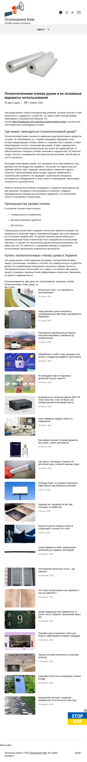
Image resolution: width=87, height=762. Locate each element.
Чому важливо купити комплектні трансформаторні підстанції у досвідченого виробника (59, 314)
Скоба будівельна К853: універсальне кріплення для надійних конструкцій (57, 548)
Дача (32, 281)
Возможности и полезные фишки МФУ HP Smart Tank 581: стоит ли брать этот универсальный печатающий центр (59, 400)
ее (37, 281)
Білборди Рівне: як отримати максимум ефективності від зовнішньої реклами (57, 484)
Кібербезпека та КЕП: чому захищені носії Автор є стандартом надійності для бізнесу (59, 355)
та (37, 284)
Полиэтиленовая (13, 284)
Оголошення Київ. (38, 753)
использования (47, 281)
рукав (32, 284)
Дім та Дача (14, 102)
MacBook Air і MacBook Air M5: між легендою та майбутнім (55, 505)
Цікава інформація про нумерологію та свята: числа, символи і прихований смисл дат (59, 614)
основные (61, 281)
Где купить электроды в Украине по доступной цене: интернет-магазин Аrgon (58, 462)
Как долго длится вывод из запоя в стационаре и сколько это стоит (55, 527)
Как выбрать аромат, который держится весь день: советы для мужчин (58, 441)
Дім (27, 281)
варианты (19, 281)
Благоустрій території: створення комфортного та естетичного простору (57, 698)
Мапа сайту (6, 745)
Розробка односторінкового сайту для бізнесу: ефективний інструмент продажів (59, 634)
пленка (70, 281)
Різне (25, 284)
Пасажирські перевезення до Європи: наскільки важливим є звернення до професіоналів (57, 335)
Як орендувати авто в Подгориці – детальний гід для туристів (55, 377)
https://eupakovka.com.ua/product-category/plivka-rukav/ (39, 121)
